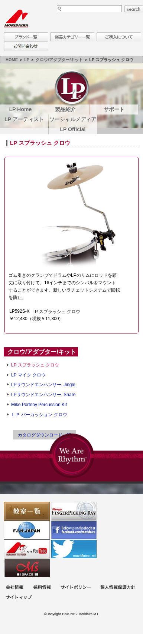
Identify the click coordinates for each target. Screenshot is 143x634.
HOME (12, 59)
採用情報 (42, 588)
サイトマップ (18, 598)
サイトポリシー (76, 588)
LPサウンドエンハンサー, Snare (43, 394)
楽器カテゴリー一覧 (72, 37)
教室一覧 (27, 511)
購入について (119, 37)
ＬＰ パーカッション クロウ (39, 414)
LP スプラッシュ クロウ (35, 365)
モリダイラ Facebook (74, 530)
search (133, 9)
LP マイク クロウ (28, 375)
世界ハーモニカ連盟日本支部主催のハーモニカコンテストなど (27, 530)
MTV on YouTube (27, 549)
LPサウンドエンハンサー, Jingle (43, 384)
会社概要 (14, 588)
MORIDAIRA (16, 18)
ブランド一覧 (26, 37)
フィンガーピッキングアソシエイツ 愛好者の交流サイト (74, 511)
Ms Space (27, 567)
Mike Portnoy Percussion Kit (39, 404)
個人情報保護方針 (117, 588)
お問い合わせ (26, 46)
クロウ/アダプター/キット (59, 59)
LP (26, 59)
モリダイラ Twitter (74, 549)
